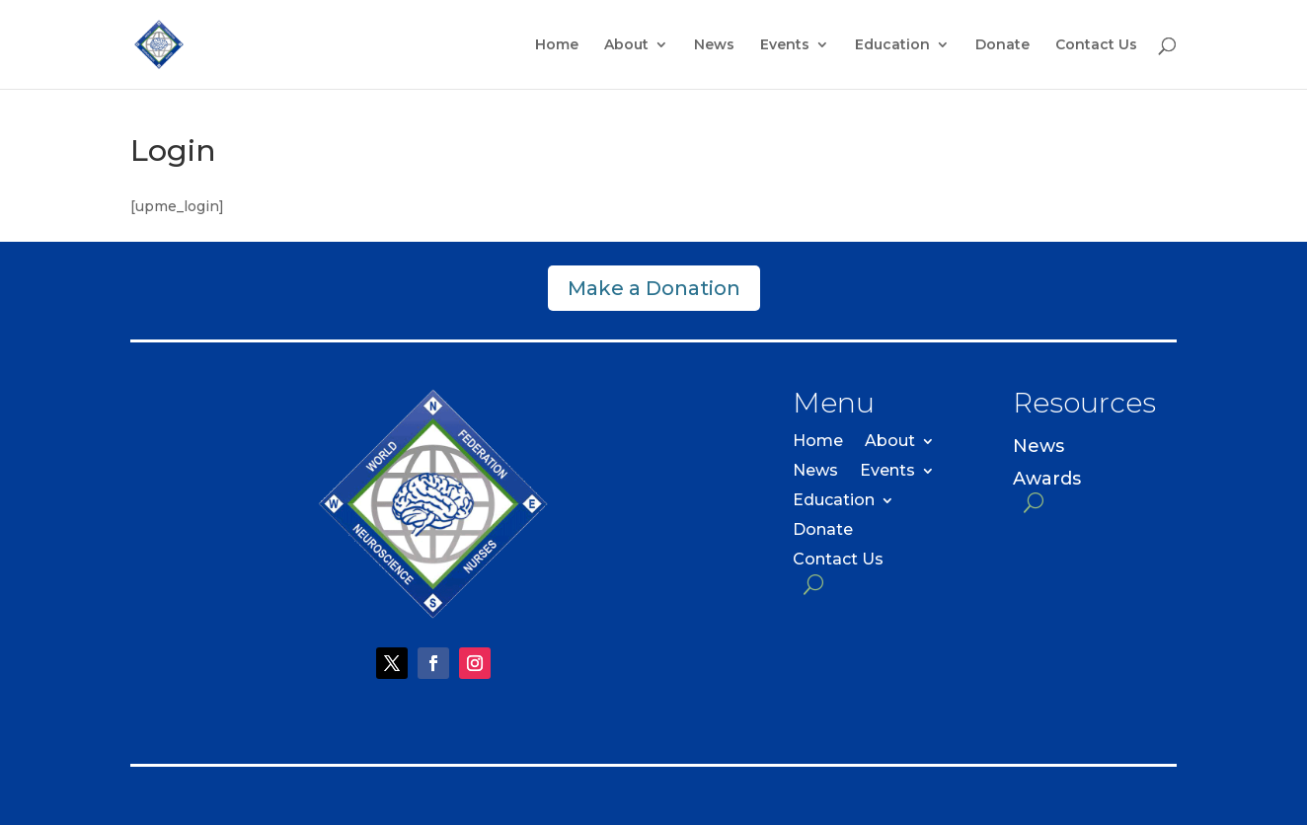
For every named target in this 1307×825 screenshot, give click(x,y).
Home (556, 45)
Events (784, 45)
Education (892, 45)
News (714, 45)
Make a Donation (654, 288)
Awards (1047, 479)
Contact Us (1096, 45)
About (626, 45)
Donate (1002, 45)
